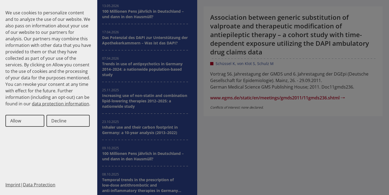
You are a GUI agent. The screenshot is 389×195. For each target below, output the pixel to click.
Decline (58, 121)
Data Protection (39, 185)
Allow (15, 121)
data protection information (60, 104)
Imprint (13, 185)
